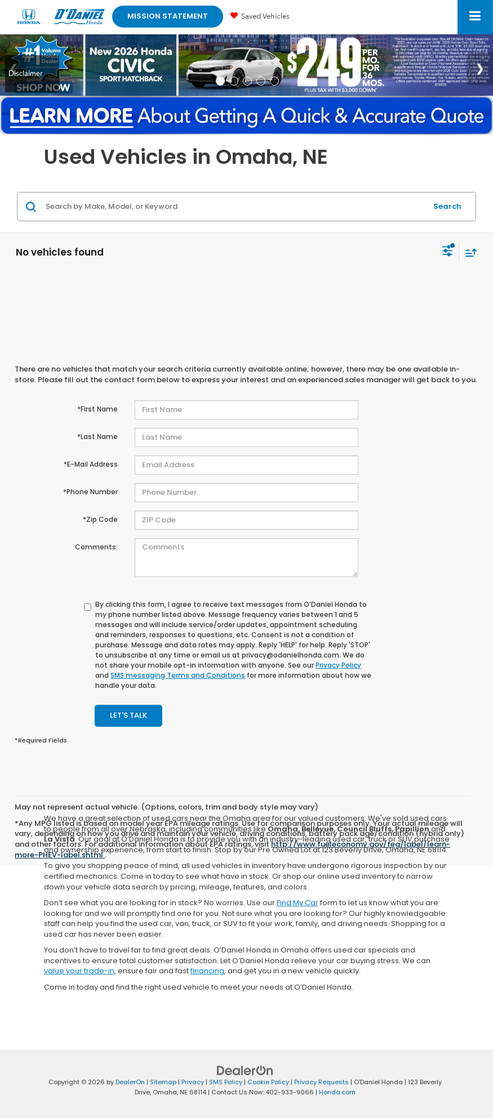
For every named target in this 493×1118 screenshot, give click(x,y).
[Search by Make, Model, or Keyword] (234, 206)
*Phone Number (90, 492)
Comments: (96, 547)
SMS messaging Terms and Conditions (177, 675)
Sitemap (163, 1081)
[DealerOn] (245, 1070)
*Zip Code (100, 519)
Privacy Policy (338, 665)
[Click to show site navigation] (475, 17)
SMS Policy (225, 1081)
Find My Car (297, 902)
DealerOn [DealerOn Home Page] (130, 1081)
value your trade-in (79, 970)
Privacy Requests (321, 1081)
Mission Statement (167, 16)
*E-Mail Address (91, 464)
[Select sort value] (468, 252)
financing (207, 970)
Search (447, 206)
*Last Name (97, 436)
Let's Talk (128, 715)
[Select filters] (448, 252)
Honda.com (337, 1092)
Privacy (192, 1081)
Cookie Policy (268, 1081)
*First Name (97, 409)
